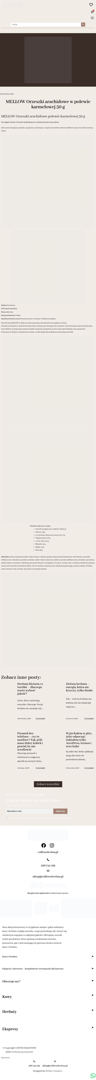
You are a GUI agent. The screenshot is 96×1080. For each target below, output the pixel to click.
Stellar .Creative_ (54, 1071)
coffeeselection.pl (48, 852)
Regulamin (5, 1058)
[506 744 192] (48, 860)
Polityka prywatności (22, 1051)
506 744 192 (48, 865)
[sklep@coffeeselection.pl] (48, 871)
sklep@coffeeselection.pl (48, 876)
